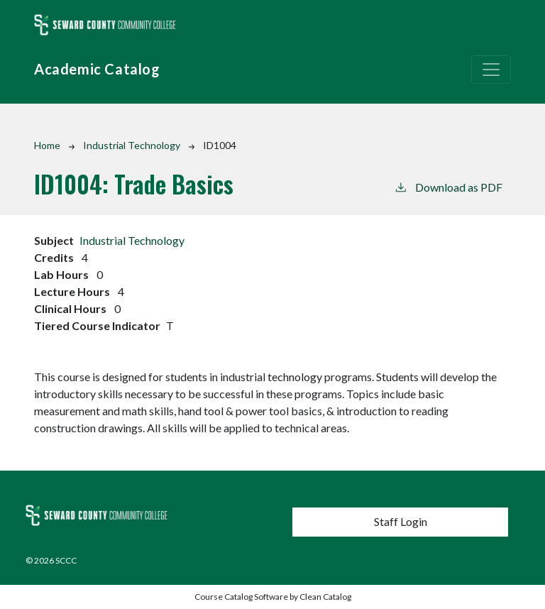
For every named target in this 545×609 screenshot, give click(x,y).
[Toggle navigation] (491, 69)
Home (47, 145)
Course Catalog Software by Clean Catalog (272, 596)
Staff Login (400, 521)
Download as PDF (448, 186)
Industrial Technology (131, 145)
